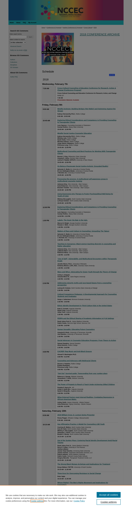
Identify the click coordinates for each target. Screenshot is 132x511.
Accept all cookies (108, 495)
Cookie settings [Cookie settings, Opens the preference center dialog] (109, 502)
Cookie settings (37, 501)
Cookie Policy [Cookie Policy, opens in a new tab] (79, 501)
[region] (66, 498)
